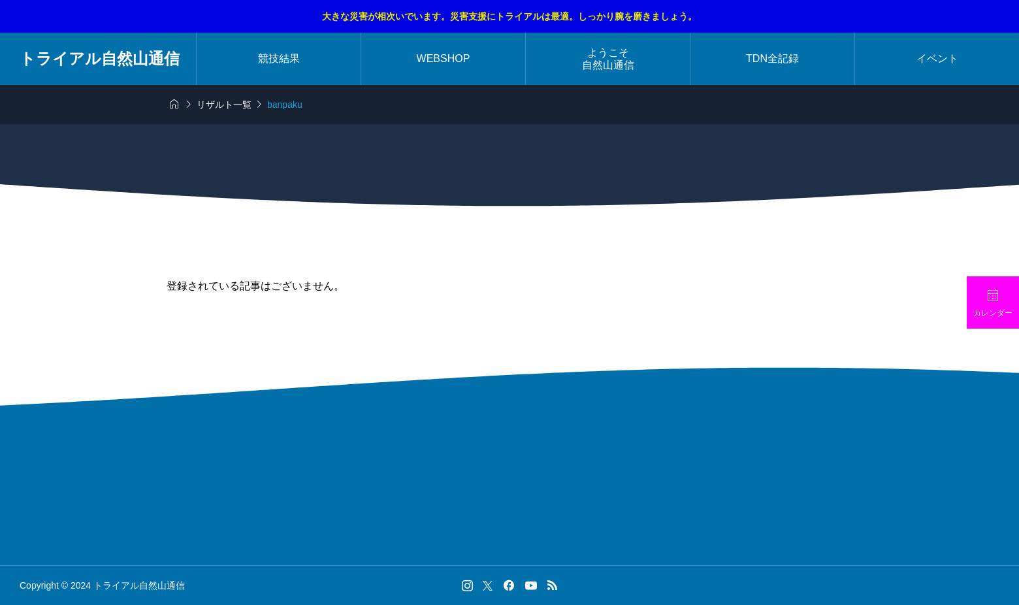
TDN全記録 (772, 58)
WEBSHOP (443, 58)
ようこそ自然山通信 (608, 59)
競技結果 (279, 58)
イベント (937, 58)
